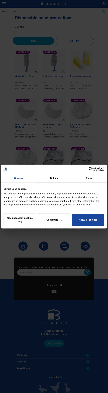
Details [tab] (54, 178)
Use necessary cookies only (20, 220)
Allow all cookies (88, 219)
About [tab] (89, 178)
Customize (54, 219)
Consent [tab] (18, 178)
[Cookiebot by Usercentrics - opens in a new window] (91, 169)
